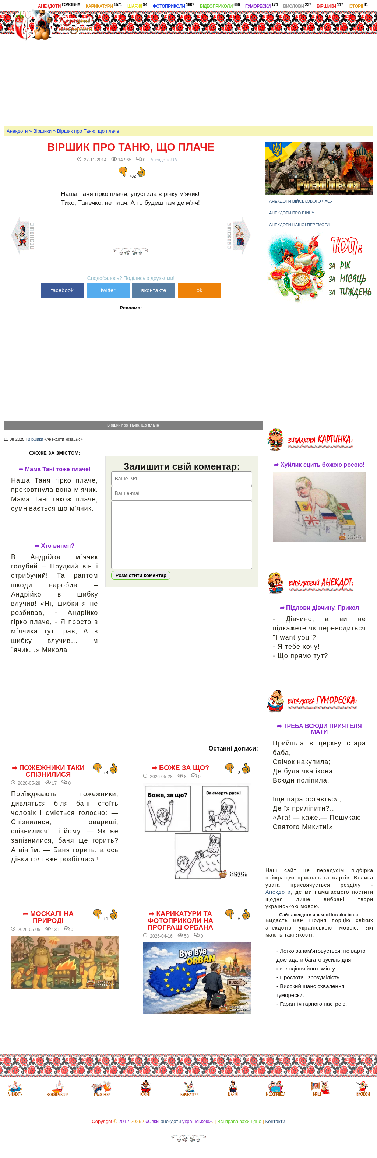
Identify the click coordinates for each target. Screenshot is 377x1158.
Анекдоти (59, 5)
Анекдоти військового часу (301, 201)
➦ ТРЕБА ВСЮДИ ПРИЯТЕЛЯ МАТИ (319, 729)
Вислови (297, 5)
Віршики (330, 5)
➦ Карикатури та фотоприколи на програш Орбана (180, 920)
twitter (108, 290)
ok (199, 290)
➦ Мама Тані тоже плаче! (54, 469)
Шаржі (137, 5)
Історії (358, 5)
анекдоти (171, 1121)
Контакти (275, 1121)
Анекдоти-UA (163, 159)
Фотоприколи (173, 5)
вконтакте (153, 290)
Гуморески (261, 5)
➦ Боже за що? (180, 768)
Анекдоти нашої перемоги (299, 225)
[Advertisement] (245, 67)
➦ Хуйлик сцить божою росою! (319, 465)
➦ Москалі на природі (48, 917)
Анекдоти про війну (291, 213)
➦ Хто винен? (54, 546)
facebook (62, 290)
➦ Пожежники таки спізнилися (48, 771)
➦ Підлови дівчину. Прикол (319, 608)
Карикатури (104, 5)
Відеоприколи (220, 5)
